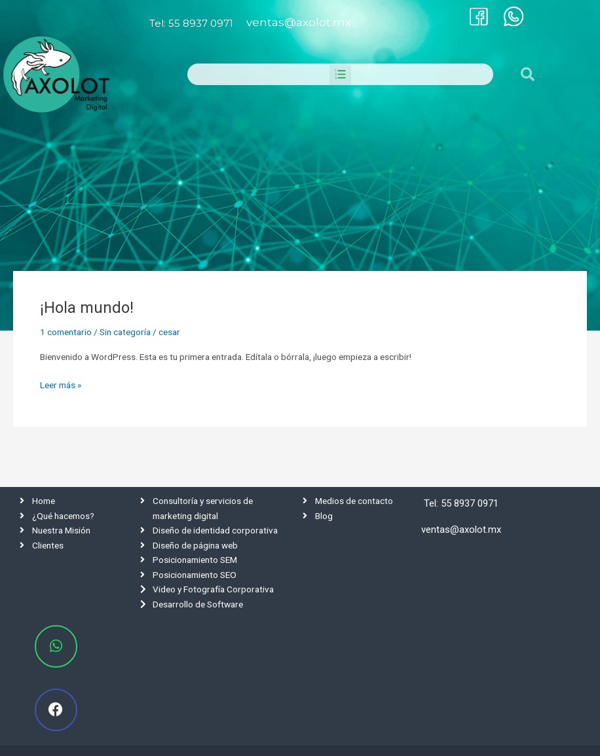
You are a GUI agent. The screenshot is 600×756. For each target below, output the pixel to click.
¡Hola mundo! (87, 307)
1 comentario (66, 332)
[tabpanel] (300, 184)
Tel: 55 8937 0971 (191, 23)
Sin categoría (125, 332)
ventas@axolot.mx (298, 22)
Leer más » (60, 384)
